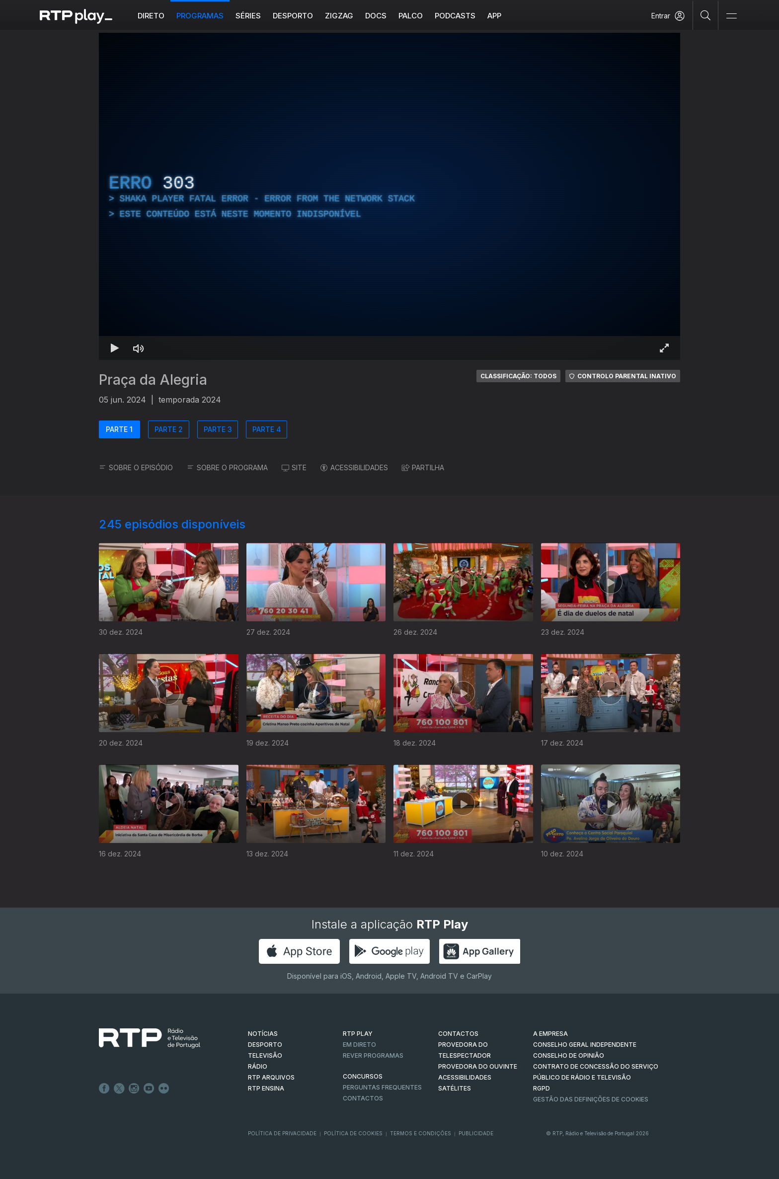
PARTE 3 (218, 429)
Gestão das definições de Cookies (590, 1099)
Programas (200, 15)
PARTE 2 (169, 429)
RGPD (541, 1088)
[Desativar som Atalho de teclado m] (139, 348)
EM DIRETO (359, 1044)
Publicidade (476, 1133)
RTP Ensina (266, 1088)
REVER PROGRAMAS (373, 1055)
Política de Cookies (353, 1133)
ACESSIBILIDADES (354, 467)
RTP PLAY (358, 1033)
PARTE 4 (266, 429)
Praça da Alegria (153, 379)
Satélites (454, 1088)
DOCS (376, 15)
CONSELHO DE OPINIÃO (568, 1055)
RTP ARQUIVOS (271, 1077)
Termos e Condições (420, 1133)
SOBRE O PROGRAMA (227, 467)
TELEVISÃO (265, 1055)
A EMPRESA (550, 1033)
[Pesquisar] (705, 15)
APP (494, 15)
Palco (410, 15)
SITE (294, 467)
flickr (163, 1088)
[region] (389, 196)
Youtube (149, 1088)
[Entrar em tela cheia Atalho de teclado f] (664, 348)
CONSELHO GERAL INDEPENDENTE (584, 1044)
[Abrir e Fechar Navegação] (731, 16)
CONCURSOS (363, 1076)
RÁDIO (257, 1066)
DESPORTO (265, 1044)
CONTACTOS (458, 1033)
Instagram (134, 1088)
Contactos (363, 1098)
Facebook (104, 1088)
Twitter (119, 1088)
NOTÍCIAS (263, 1033)
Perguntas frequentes (382, 1087)
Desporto (293, 15)
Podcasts (455, 15)
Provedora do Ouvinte (477, 1066)
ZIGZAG (339, 15)
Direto (151, 15)
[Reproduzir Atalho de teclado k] (115, 348)
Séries (248, 15)
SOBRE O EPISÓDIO (136, 467)
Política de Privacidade (282, 1133)
